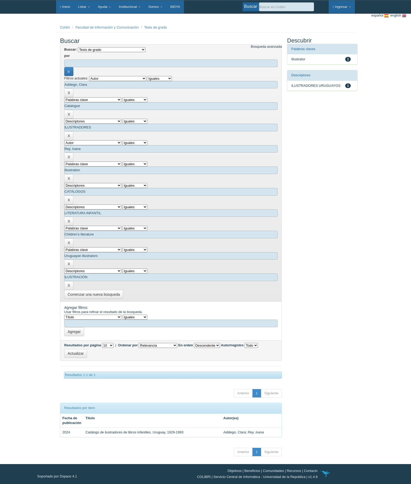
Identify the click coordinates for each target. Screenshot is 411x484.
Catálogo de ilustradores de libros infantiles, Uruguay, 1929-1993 (134, 432)
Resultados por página (82, 345)
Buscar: (70, 49)
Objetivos (235, 471)
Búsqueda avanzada (266, 47)
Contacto (310, 471)
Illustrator (298, 59)
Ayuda (104, 7)
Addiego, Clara (234, 432)
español (379, 15)
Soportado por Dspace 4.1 (57, 476)
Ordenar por (128, 345)
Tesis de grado (155, 27)
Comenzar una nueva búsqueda (94, 294)
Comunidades (273, 471)
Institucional (129, 7)
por (67, 56)
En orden (185, 345)
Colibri (65, 27)
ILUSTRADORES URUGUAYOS (315, 86)
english (397, 15)
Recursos (294, 471)
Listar (84, 7)
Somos (155, 7)
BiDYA (175, 7)
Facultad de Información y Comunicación (107, 27)
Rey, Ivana (256, 432)
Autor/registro (232, 345)
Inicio (65, 7)
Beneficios (252, 471)
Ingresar (342, 7)
